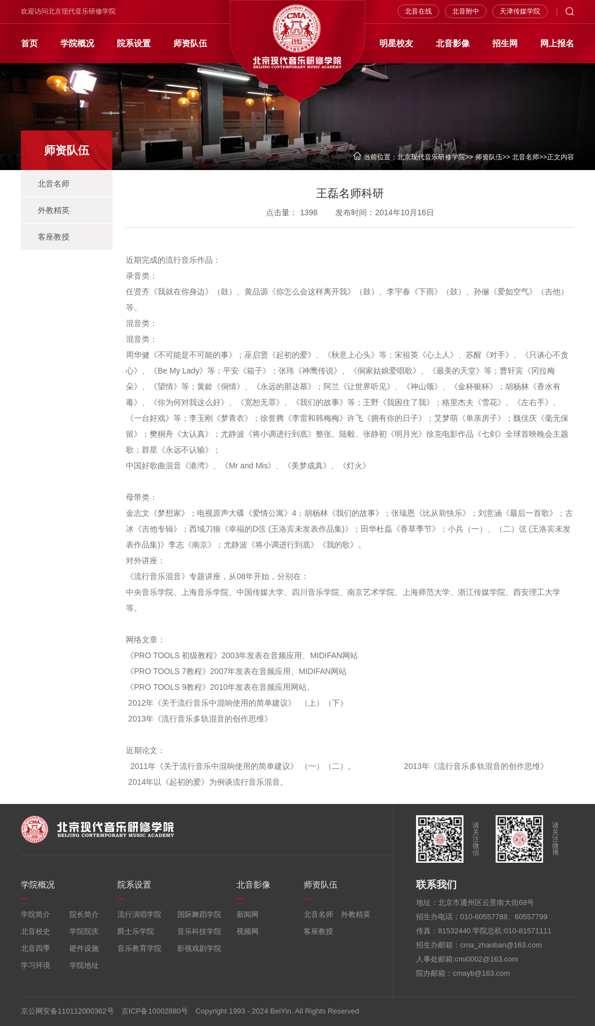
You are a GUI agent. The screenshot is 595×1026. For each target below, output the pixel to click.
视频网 (248, 931)
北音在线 (418, 11)
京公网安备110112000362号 (67, 1011)
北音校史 (35, 931)
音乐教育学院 (139, 948)
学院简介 (35, 914)
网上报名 (557, 43)
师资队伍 (190, 43)
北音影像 (453, 43)
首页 (29, 43)
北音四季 (35, 948)
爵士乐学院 (135, 931)
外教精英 (53, 210)
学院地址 (84, 965)
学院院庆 (84, 931)
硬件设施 (84, 948)
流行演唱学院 (139, 914)
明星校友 (396, 43)
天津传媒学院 (520, 11)
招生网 (505, 43)
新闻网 (248, 914)
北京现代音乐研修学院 (431, 157)
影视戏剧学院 (199, 948)
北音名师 (525, 157)
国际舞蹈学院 (199, 914)
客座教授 (53, 236)
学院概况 (77, 43)
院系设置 (134, 43)
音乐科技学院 (199, 931)
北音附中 (465, 11)
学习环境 (35, 965)
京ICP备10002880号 (155, 1011)
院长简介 (84, 914)
